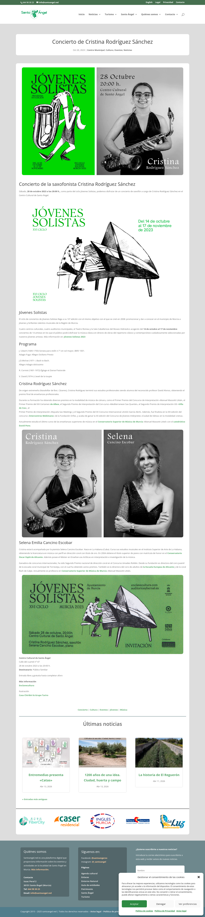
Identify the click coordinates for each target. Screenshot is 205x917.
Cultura (109, 50)
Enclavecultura (26, 685)
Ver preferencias (188, 903)
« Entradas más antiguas (34, 799)
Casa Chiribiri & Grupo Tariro (33, 695)
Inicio (82, 14)
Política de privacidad (114, 911)
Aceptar (134, 903)
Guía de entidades (90, 885)
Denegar (161, 903)
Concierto (83, 709)
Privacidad (168, 2)
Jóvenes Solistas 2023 (74, 336)
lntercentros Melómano (41, 415)
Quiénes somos (149, 14)
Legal (157, 2)
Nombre (140, 870)
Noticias (93, 14)
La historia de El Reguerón (159, 775)
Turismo (109, 14)
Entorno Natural (89, 881)
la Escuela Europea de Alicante (158, 566)
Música (123, 709)
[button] (198, 877)
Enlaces (85, 877)
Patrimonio (87, 889)
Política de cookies (144, 911)
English (149, 2)
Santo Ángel (127, 14)
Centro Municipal (96, 50)
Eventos (119, 50)
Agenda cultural (89, 873)
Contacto (180, 2)
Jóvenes (114, 709)
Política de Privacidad (165, 911)
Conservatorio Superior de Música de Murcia (120, 421)
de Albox (54, 404)
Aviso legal (181, 911)
